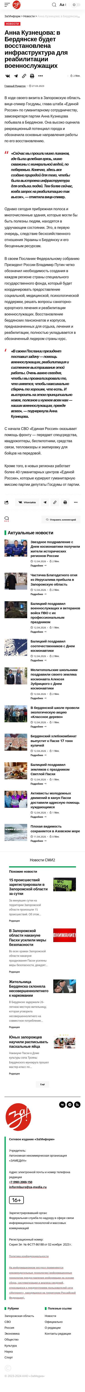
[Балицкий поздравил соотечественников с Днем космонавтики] (38, 660)
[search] (54, 4)
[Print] (32, 76)
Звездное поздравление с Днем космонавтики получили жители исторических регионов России (55, 549)
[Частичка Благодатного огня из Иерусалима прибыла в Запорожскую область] (38, 594)
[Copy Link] (24, 76)
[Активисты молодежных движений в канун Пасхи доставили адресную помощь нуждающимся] (38, 817)
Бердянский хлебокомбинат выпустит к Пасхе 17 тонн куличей (54, 740)
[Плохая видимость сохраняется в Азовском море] (38, 841)
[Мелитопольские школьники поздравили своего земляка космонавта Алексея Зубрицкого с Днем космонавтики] (38, 698)
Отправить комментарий (61, 519)
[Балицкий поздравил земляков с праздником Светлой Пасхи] (38, 784)
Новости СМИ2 (42, 859)
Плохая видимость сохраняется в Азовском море (55, 828)
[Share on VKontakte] (8, 76)
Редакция (14, 920)
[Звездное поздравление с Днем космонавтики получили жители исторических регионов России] (38, 565)
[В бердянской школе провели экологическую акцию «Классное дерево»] (38, 726)
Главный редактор (15, 86)
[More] (40, 76)
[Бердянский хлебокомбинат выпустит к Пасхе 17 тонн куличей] (38, 755)
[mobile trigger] (8, 5)
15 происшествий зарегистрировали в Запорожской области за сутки (28, 886)
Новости (12, 23)
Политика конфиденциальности (29, 1256)
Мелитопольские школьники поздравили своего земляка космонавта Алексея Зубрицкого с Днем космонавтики (54, 678)
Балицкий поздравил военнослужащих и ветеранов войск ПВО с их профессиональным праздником (55, 612)
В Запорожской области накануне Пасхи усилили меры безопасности (27, 937)
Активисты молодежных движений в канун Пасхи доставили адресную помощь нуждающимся (55, 800)
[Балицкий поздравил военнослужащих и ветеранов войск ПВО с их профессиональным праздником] (38, 632)
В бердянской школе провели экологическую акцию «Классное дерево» (55, 712)
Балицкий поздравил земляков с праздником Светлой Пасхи (50, 769)
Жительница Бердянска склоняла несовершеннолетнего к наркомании (29, 988)
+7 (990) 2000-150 (20, 1182)
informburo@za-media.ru (28, 1187)
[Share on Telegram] (16, 76)
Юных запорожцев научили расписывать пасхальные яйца (28, 1042)
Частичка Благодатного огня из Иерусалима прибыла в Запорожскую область (54, 579)
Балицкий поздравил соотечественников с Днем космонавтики (53, 646)
